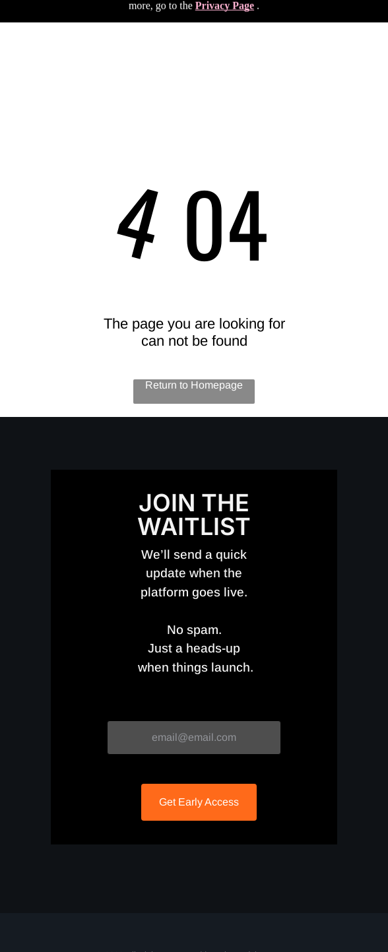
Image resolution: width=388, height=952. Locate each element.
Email (120, 708)
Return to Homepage (194, 385)
